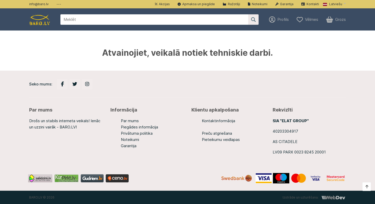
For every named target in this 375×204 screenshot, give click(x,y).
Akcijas (162, 4)
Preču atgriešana (217, 133)
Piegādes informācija (139, 127)
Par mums (130, 120)
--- (59, 4)
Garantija (284, 4)
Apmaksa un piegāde (196, 4)
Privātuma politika (137, 133)
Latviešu (332, 4)
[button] (334, 4)
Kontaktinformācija (218, 120)
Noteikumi (257, 4)
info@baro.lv (39, 4)
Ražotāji (231, 4)
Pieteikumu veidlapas (221, 139)
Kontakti (310, 4)
